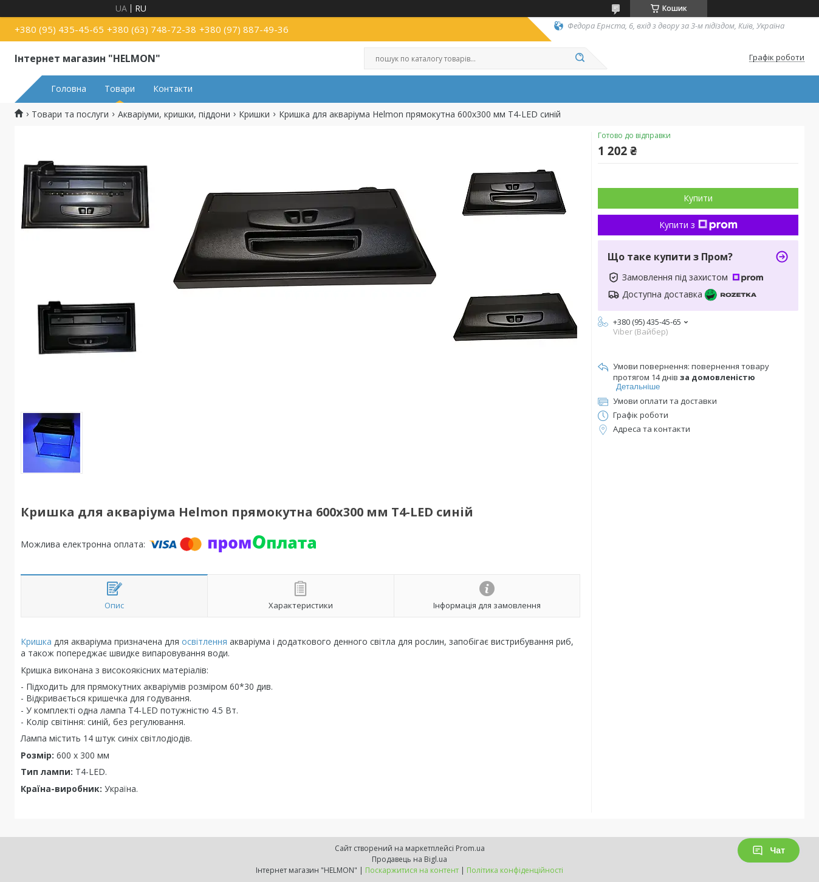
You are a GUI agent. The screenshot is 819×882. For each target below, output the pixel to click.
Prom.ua (470, 848)
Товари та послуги (70, 114)
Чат (768, 850)
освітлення (204, 641)
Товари (120, 89)
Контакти (173, 89)
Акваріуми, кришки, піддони (174, 114)
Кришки (254, 114)
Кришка (36, 641)
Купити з (698, 225)
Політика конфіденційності (515, 870)
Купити (698, 198)
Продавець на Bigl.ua (409, 859)
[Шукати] (579, 58)
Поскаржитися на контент (412, 870)
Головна (68, 89)
